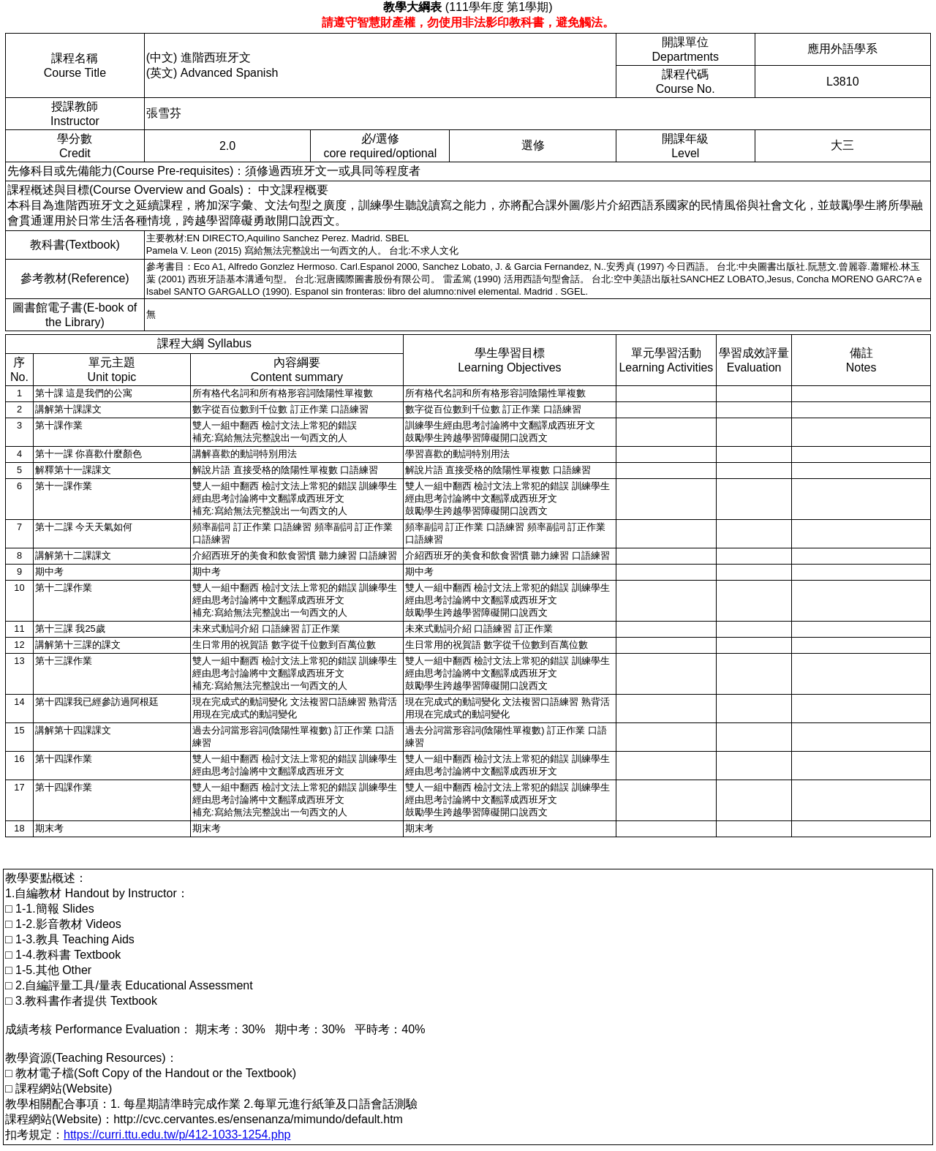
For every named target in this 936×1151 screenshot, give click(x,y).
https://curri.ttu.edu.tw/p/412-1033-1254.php (177, 1134)
